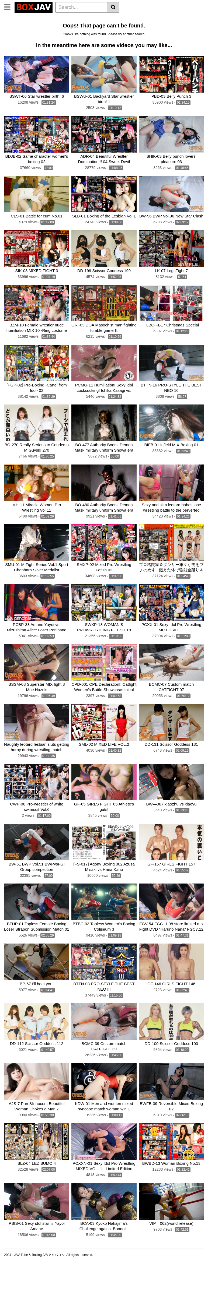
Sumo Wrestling (120, 26)
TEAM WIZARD (19, 33)
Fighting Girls (49, 41)
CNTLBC (14, 48)
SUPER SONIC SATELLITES (151, 33)
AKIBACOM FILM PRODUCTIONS (121, 41)
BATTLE (45, 33)
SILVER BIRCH (19, 41)
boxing (64, 33)
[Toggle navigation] (9, 6)
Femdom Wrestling (60, 19)
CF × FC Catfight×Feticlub (98, 33)
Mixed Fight (150, 26)
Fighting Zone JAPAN (175, 41)
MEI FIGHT (76, 41)
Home (86, 19)
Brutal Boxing (89, 26)
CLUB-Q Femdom (21, 19)
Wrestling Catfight (55, 26)
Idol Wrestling (147, 19)
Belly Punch (175, 19)
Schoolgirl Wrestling (88, 48)
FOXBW (34, 48)
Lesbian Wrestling (113, 19)
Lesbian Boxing (20, 26)
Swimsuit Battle (180, 26)
